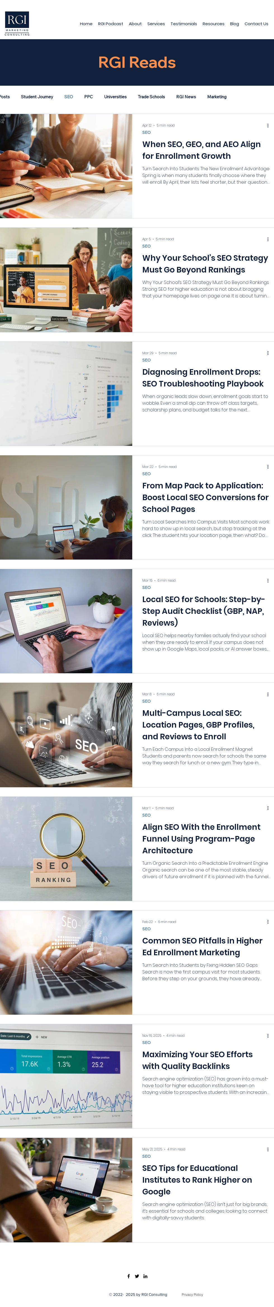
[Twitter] (137, 1276)
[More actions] (269, 125)
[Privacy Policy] (192, 1295)
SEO (68, 96)
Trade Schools (151, 96)
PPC (88, 96)
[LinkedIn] (145, 1276)
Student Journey (37, 96)
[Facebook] (128, 1276)
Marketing (216, 96)
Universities (115, 96)
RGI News (186, 96)
